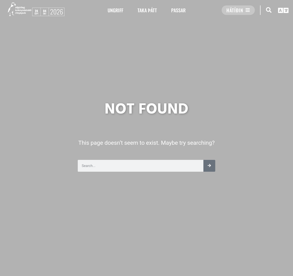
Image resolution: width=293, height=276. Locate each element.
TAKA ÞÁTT (147, 10)
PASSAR (178, 10)
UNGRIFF (115, 10)
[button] (269, 10)
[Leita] (209, 166)
